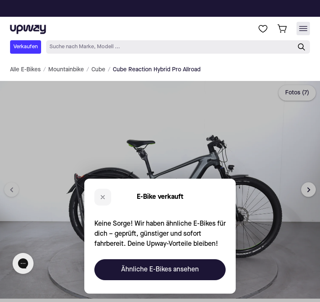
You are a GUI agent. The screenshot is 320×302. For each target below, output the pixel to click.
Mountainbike (66, 70)
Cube (98, 70)
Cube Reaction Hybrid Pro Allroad (156, 70)
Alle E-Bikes (25, 70)
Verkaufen (25, 46)
